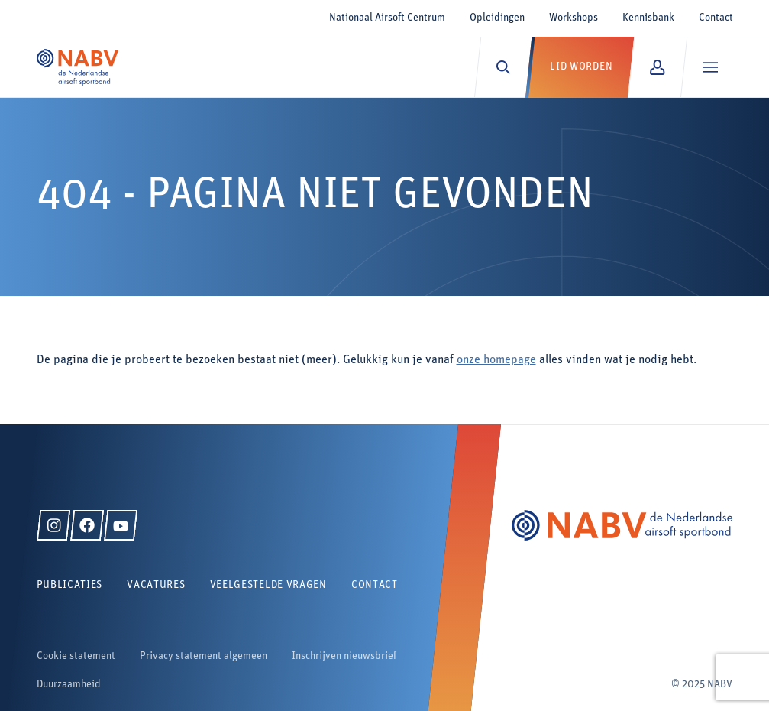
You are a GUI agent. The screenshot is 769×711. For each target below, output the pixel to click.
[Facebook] (87, 525)
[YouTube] (120, 525)
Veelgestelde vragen (268, 585)
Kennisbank (648, 18)
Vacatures (156, 585)
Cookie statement (76, 656)
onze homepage (496, 360)
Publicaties (70, 585)
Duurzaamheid (69, 684)
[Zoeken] (503, 67)
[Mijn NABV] (657, 67)
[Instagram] (53, 525)
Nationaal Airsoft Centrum (387, 18)
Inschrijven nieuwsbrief (344, 656)
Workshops (573, 18)
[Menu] (709, 67)
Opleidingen (497, 18)
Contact (716, 18)
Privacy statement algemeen (203, 656)
